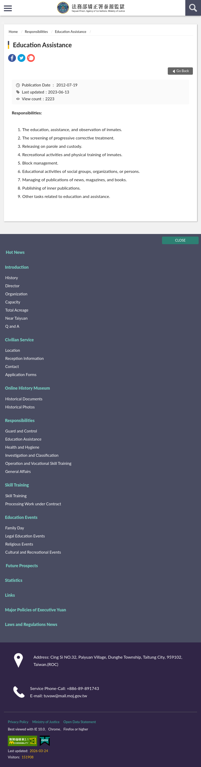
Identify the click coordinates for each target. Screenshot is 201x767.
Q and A (12, 326)
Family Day (14, 527)
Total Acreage (16, 310)
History (11, 277)
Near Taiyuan (16, 318)
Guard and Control (21, 431)
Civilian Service (19, 339)
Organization (16, 293)
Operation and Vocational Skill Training (38, 463)
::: (4, 4)
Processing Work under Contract (33, 503)
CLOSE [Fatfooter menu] (180, 240)
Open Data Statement (79, 722)
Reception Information (24, 358)
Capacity (12, 302)
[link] (12, 58)
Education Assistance (70, 32)
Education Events (21, 517)
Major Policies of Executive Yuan (35, 609)
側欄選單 (8, 8)
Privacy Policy (18, 722)
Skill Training (17, 484)
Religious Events (19, 544)
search (193, 8)
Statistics (13, 580)
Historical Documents (23, 398)
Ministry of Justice (45, 722)
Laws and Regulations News (31, 624)
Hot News (15, 252)
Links (10, 595)
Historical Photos (20, 407)
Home (13, 32)
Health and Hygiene (22, 447)
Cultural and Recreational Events (33, 552)
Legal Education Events (25, 536)
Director (12, 285)
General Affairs (18, 471)
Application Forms (20, 374)
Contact (12, 366)
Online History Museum (27, 387)
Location (12, 350)
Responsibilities (36, 32)
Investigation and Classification (32, 455)
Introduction (17, 267)
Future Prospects (22, 565)
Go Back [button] (182, 71)
